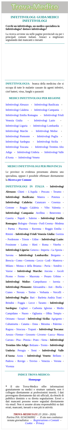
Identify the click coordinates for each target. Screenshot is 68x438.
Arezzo (9, 334)
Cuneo (9, 292)
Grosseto (30, 334)
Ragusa (9, 329)
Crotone (10, 207)
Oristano (10, 318)
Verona (57, 361)
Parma (11, 228)
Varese (9, 271)
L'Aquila (32, 191)
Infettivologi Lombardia (46, 125)
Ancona (48, 271)
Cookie (29, 423)
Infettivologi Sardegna (18, 141)
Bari (32, 297)
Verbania (44, 292)
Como (19, 260)
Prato (36, 339)
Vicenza (10, 366)
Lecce (32, 302)
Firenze (19, 334)
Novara (20, 292)
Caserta (10, 218)
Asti (50, 287)
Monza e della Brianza (28, 265)
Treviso (33, 361)
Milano (9, 265)
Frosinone (11, 244)
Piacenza (23, 228)
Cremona (29, 260)
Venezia (45, 361)
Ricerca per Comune (20, 179)
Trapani (32, 329)
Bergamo (55, 255)
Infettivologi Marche (17, 131)
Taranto (42, 302)
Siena (44, 339)
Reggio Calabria (29, 207)
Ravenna (36, 228)
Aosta (20, 355)
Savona (9, 255)
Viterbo (57, 244)
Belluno (57, 355)
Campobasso (40, 281)
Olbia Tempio (53, 313)
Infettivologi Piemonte (18, 136)
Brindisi (10, 302)
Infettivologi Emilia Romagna (22, 115)
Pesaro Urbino (52, 276)
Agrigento (56, 318)
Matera (41, 197)
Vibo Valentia (52, 207)
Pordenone (13, 239)
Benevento (55, 212)
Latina (24, 244)
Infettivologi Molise (46, 131)
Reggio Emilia (53, 228)
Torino (32, 292)
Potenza (55, 197)
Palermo (57, 324)
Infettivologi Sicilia (47, 141)
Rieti (34, 244)
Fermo (21, 276)
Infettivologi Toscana (17, 147)
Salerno (33, 218)
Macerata (34, 276)
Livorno (41, 334)
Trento (44, 345)
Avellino (40, 212)
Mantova (57, 260)
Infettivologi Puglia (47, 136)
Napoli (21, 218)
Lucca (51, 334)
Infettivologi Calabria (17, 109)
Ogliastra (37, 313)
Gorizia (60, 234)
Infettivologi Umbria (28, 152)
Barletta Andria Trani (50, 297)
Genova (34, 250)
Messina (45, 324)
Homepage (35, 379)
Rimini (9, 234)
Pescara (45, 191)
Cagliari (23, 308)
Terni (34, 350)
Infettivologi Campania (46, 109)
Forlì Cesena (46, 223)
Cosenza (55, 202)
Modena (59, 223)
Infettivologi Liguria (16, 125)
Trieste (25, 239)
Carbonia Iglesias (42, 308)
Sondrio (57, 265)
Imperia (45, 250)
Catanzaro (40, 202)
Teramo (57, 191)
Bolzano (34, 345)
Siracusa (20, 329)
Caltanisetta (12, 324)
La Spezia (56, 250)
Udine (35, 239)
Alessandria (39, 287)
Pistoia (27, 339)
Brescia (10, 260)
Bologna (22, 223)
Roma (45, 244)
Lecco (40, 260)
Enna (35, 324)
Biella (58, 287)
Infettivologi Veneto (29, 157)
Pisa (18, 339)
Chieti (21, 191)
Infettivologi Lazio (44, 120)
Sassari (21, 318)
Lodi (47, 260)
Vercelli (57, 292)
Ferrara (33, 223)
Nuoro (25, 313)
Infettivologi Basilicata (46, 104)
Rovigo (21, 361)
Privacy (40, 423)
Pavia (47, 265)
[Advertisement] (35, 61)
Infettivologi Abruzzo (17, 104)
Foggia (21, 302)
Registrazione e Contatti (46, 420)
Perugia (22, 350)
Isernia (56, 281)
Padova (9, 361)
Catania (25, 324)
